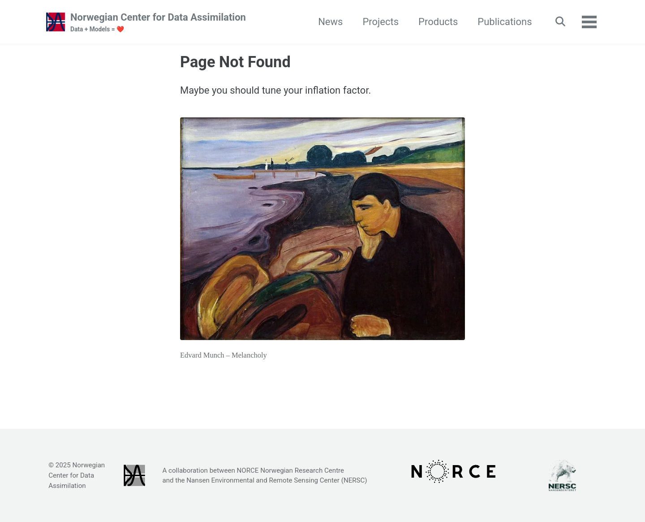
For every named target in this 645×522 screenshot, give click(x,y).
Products (438, 21)
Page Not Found (235, 62)
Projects (380, 21)
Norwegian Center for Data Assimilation (158, 23)
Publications (504, 21)
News (330, 21)
